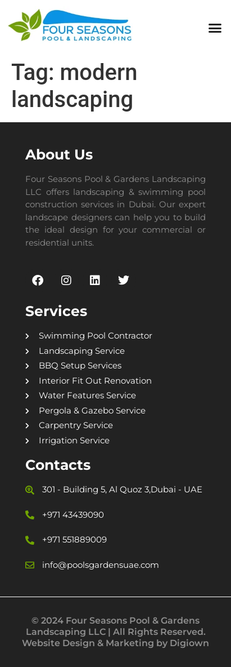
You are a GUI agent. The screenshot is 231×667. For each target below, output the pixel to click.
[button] (214, 28)
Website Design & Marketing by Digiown (115, 643)
